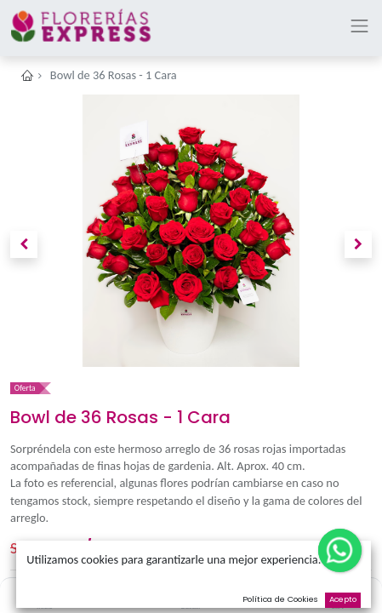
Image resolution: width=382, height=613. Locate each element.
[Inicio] (44, 592)
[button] (23, 244)
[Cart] (337, 592)
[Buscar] (191, 592)
